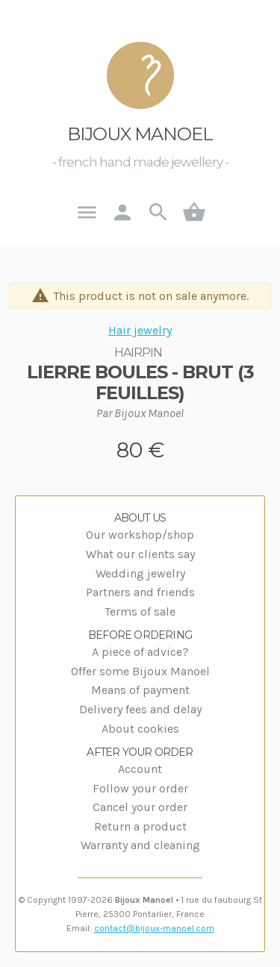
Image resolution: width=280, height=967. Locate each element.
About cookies (140, 729)
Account (140, 769)
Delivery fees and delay (140, 709)
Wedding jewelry (140, 573)
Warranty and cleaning (140, 845)
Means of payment (140, 690)
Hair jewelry (140, 330)
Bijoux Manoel (140, 134)
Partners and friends (140, 592)
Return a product (140, 826)
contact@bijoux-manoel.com (154, 928)
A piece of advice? (140, 652)
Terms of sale (140, 611)
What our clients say (140, 554)
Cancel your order (140, 807)
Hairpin (138, 352)
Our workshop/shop (140, 535)
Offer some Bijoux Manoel (140, 671)
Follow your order (140, 788)
